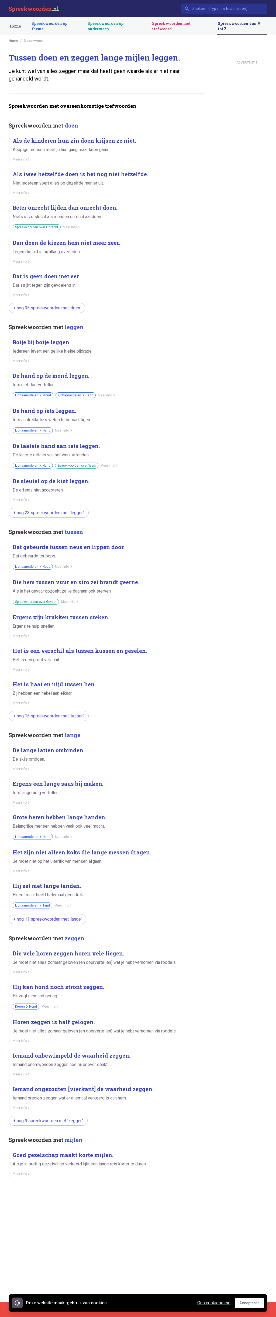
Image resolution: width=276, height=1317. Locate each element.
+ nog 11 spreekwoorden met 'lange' (47, 919)
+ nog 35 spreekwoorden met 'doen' (47, 307)
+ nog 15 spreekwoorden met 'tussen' (48, 715)
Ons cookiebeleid (213, 1302)
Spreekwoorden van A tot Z (239, 26)
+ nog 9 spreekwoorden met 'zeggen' (48, 1120)
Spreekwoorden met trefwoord (171, 26)
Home (15, 26)
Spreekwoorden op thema (49, 26)
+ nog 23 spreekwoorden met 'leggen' (48, 512)
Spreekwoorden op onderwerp (105, 26)
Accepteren (251, 1304)
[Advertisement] (107, 1201)
